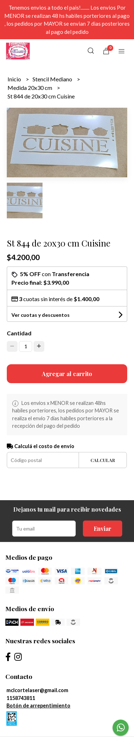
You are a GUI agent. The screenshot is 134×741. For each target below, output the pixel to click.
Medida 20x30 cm (30, 87)
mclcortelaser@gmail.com (37, 690)
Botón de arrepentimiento (38, 705)
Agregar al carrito (67, 373)
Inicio (15, 79)
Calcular (102, 460)
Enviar (102, 528)
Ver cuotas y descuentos (40, 315)
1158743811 (20, 698)
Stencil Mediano (53, 79)
